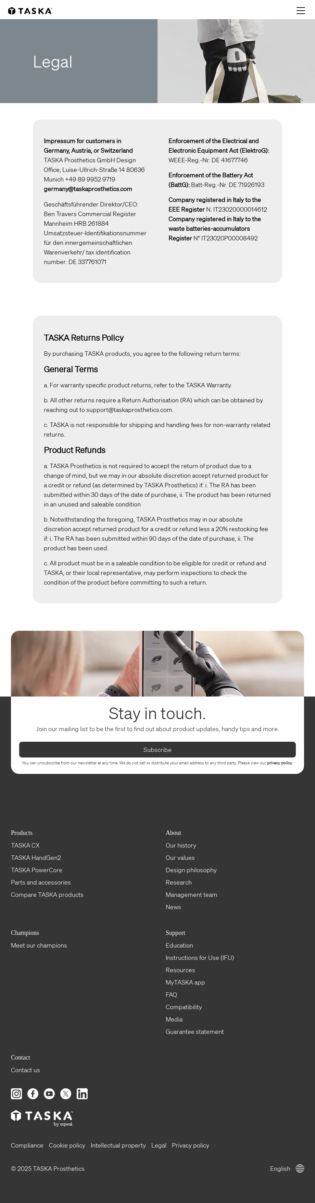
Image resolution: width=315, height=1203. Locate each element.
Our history (181, 845)
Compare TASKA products (47, 894)
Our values (180, 857)
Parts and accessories (41, 882)
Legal (158, 1145)
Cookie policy (67, 1145)
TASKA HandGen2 (36, 857)
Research (179, 882)
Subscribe (157, 749)
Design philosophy (191, 869)
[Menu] (302, 11)
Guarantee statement (195, 1031)
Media (174, 1019)
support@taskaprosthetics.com (129, 409)
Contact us (25, 1069)
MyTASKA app (185, 982)
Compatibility (184, 1006)
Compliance (27, 1145)
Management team (191, 894)
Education (179, 945)
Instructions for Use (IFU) (200, 957)
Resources (180, 969)
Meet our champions (39, 945)
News (173, 906)
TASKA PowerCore (36, 869)
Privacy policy (190, 1145)
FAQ (171, 994)
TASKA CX (25, 845)
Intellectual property (118, 1145)
